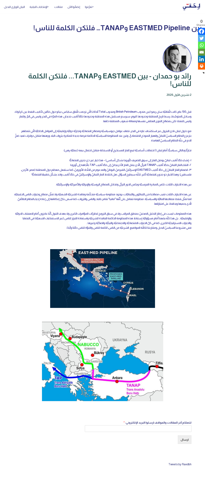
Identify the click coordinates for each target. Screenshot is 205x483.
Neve (198, 478)
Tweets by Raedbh (179, 464)
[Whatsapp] (201, 45)
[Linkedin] (201, 59)
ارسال (185, 439)
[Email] (201, 52)
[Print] (201, 66)
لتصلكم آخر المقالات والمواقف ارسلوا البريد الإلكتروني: (157, 422)
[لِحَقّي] (191, 6)
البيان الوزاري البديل (14, 6)
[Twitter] (201, 38)
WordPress (167, 478)
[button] (93, 6)
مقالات (59, 6)
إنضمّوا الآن (74, 6)
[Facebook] (201, 31)
